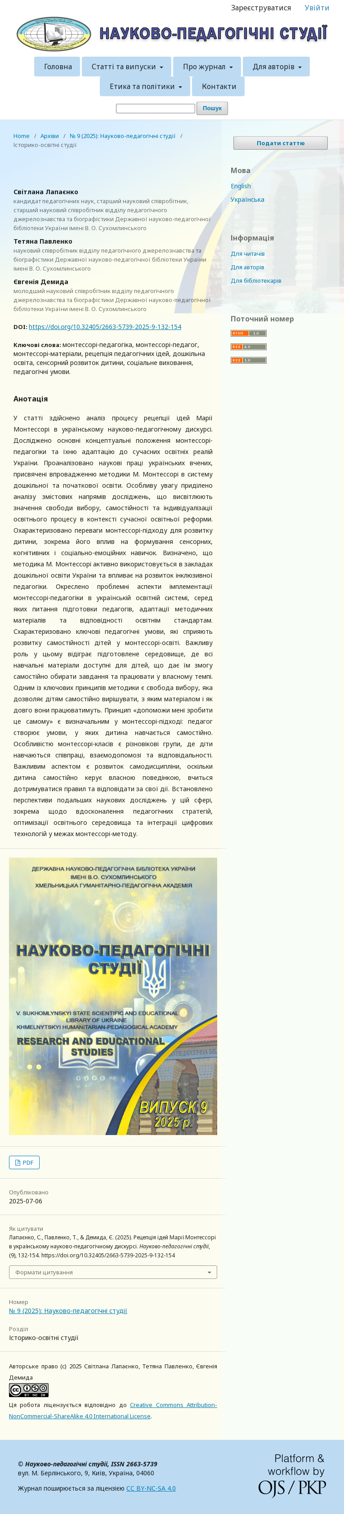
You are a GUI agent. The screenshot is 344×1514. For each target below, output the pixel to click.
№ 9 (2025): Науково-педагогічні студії (123, 136)
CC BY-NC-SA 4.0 (151, 1488)
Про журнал (205, 66)
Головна (58, 66)
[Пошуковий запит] (155, 108)
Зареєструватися (261, 8)
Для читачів (248, 253)
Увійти (317, 8)
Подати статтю (281, 143)
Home (21, 136)
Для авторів (274, 66)
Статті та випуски (125, 66)
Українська (247, 199)
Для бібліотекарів (256, 280)
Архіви (49, 136)
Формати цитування (44, 1272)
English (241, 186)
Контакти (219, 86)
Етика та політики (143, 86)
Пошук (212, 108)
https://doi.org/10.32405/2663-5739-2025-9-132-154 (105, 326)
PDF (27, 1162)
